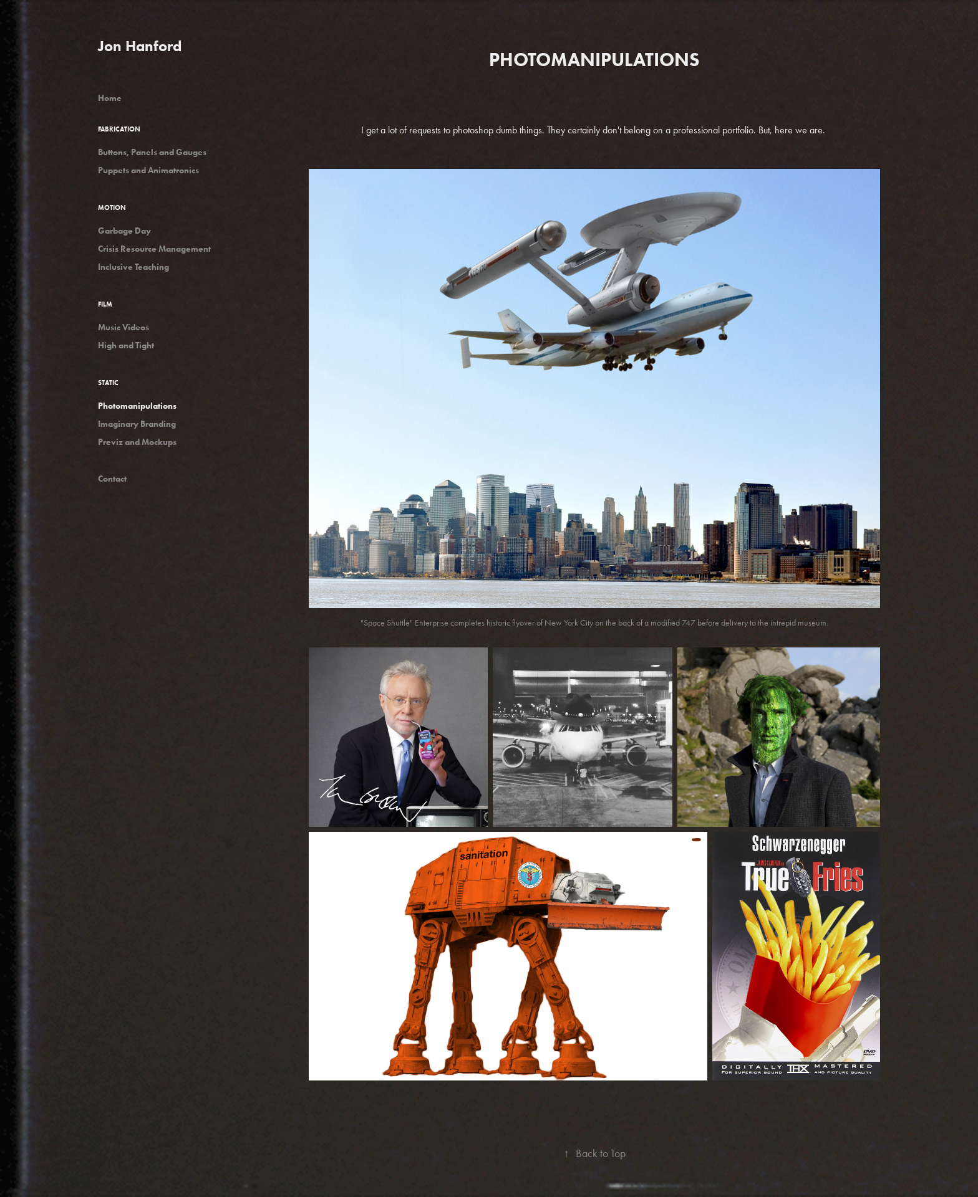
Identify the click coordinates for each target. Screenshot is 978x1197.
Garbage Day (124, 231)
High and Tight (126, 345)
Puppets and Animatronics (148, 170)
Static (108, 382)
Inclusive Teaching (133, 267)
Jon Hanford (140, 46)
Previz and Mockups (137, 442)
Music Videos (123, 327)
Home (110, 98)
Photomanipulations (137, 406)
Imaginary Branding (137, 424)
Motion (112, 207)
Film (105, 304)
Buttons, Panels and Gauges (152, 152)
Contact (112, 479)
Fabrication (119, 129)
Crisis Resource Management (154, 249)
